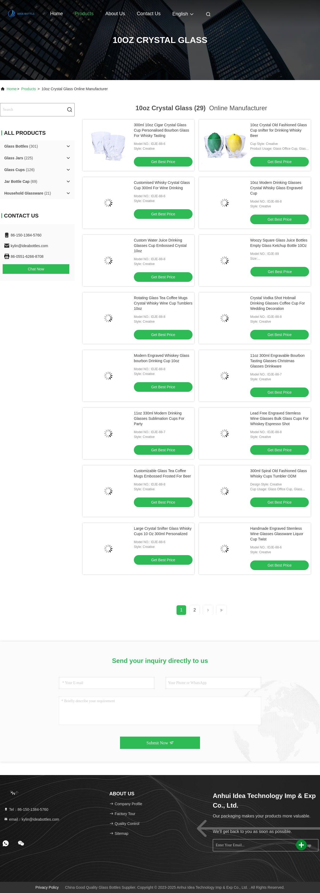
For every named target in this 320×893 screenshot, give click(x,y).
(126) (19, 170)
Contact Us (149, 13)
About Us (115, 13)
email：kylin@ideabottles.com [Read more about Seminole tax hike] (31, 819)
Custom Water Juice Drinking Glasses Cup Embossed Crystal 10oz (160, 245)
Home (56, 13)
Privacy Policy (47, 887)
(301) (21, 146)
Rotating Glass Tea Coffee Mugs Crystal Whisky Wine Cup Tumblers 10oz (163, 303)
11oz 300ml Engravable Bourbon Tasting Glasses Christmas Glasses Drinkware (277, 360)
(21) (27, 193)
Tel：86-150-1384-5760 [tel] (26, 809)
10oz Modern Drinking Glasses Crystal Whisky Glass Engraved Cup (276, 187)
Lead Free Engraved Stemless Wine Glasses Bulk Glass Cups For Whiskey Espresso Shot (279, 418)
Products (84, 13)
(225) (18, 158)
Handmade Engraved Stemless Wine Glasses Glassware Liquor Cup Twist (276, 533)
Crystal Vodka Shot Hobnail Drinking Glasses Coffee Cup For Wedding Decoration (277, 303)
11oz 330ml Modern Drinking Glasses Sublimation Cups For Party (159, 418)
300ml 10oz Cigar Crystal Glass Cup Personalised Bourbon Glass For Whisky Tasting (161, 130)
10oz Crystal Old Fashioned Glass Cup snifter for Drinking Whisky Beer (278, 130)
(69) (20, 181)
